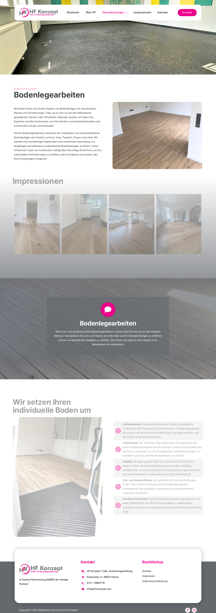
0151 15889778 (96, 583)
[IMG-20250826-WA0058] (178, 224)
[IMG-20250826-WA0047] (84, 224)
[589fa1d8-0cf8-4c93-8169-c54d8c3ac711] (37, 224)
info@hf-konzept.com (99, 589)
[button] (17, 224)
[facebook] (187, 610)
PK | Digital (71, 610)
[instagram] (194, 610)
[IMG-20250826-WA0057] (131, 224)
